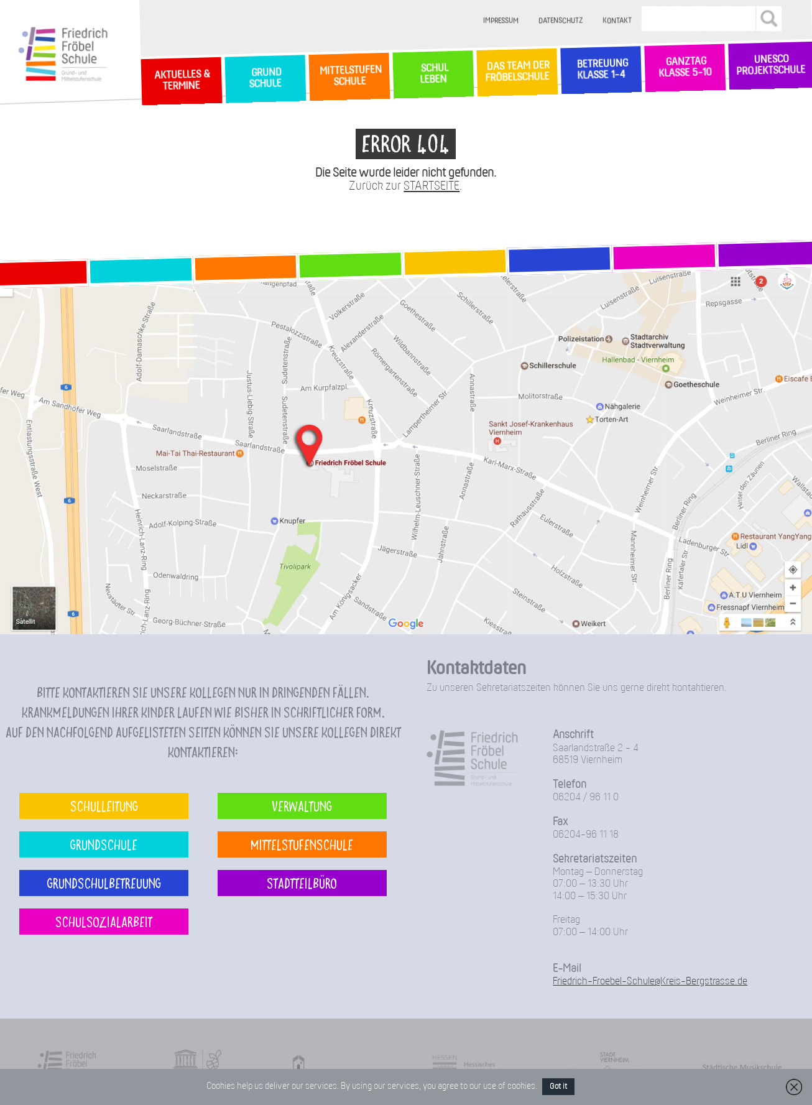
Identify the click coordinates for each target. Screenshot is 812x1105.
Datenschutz (560, 21)
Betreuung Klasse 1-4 (600, 70)
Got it (558, 1086)
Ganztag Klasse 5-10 (684, 67)
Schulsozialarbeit (103, 921)
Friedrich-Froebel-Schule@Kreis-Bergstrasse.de (650, 981)
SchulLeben (433, 74)
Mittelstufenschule (302, 844)
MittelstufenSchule (348, 76)
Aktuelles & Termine (181, 80)
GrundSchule (265, 78)
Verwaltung (302, 805)
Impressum (501, 21)
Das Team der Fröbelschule (517, 72)
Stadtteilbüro (302, 882)
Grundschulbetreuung (104, 882)
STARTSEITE (431, 186)
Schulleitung (104, 805)
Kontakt (617, 21)
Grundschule (103, 844)
